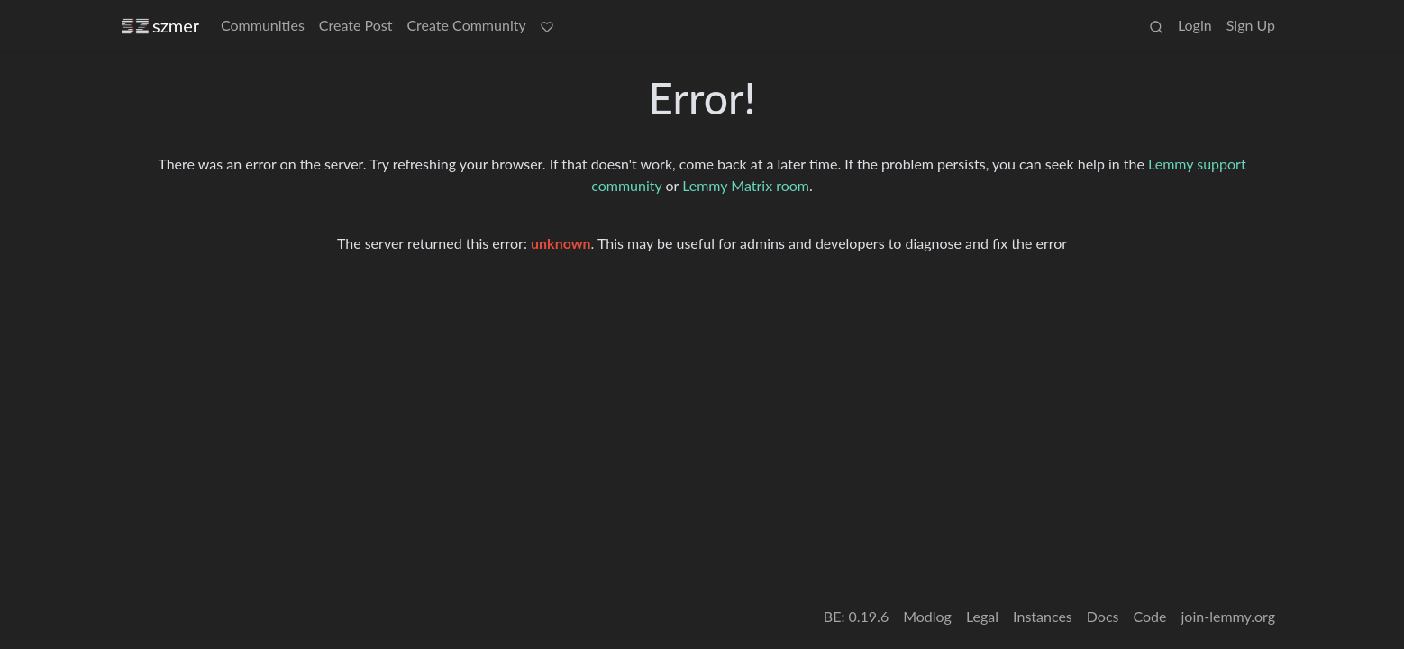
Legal (982, 616)
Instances (1042, 616)
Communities (263, 24)
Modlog (927, 616)
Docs (1103, 616)
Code (1150, 616)
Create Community (465, 24)
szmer (160, 26)
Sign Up (1250, 24)
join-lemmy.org (1228, 616)
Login (1195, 24)
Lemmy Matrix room (745, 185)
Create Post (356, 24)
